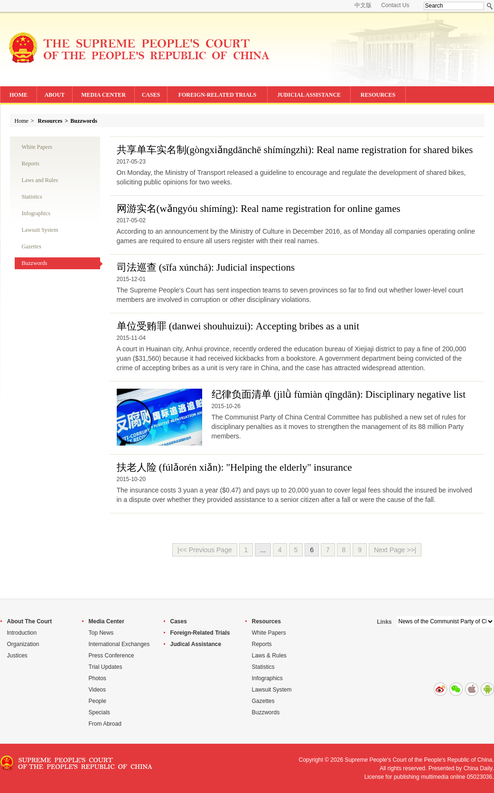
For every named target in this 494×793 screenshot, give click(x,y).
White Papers (37, 147)
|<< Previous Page (204, 550)
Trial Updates (105, 667)
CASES (151, 94)
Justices (17, 655)
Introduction (22, 632)
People (97, 701)
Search (490, 6)
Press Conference (111, 655)
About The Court (29, 621)
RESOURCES (378, 94)
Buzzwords (83, 121)
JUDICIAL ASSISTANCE (309, 94)
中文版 (363, 5)
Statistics (32, 196)
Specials (99, 712)
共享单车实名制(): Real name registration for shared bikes (295, 149)
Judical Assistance (196, 644)
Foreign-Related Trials (200, 632)
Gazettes (31, 246)
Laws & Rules (269, 655)
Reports (30, 163)
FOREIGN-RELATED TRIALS (217, 94)
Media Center (106, 621)
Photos (97, 678)
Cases (178, 621)
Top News (101, 632)
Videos (97, 689)
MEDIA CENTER (103, 94)
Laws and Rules (40, 180)
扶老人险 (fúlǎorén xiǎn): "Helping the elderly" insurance (234, 467)
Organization (23, 644)
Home (21, 121)
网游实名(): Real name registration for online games (259, 208)
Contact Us (395, 5)
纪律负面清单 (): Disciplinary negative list (339, 394)
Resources (50, 121)
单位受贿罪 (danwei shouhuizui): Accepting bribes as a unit (238, 326)
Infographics (36, 213)
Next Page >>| (395, 550)
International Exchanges (119, 644)
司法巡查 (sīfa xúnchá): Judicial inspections (206, 267)
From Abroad (105, 723)
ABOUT (55, 94)
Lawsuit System (40, 230)
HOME (18, 94)
